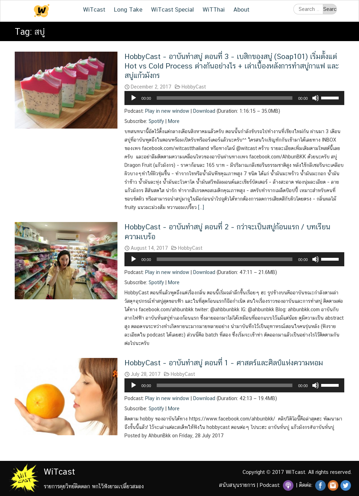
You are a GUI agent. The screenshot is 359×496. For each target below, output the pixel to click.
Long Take (128, 9)
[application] (234, 98)
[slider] (225, 98)
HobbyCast (194, 87)
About (241, 9)
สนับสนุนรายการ (237, 485)
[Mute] (315, 98)
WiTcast (94, 9)
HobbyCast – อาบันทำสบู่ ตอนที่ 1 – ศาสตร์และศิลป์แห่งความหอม (223, 362)
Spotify (156, 121)
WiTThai (214, 9)
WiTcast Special (172, 9)
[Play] (133, 98)
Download (204, 111)
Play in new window (167, 111)
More (174, 121)
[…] (200, 207)
